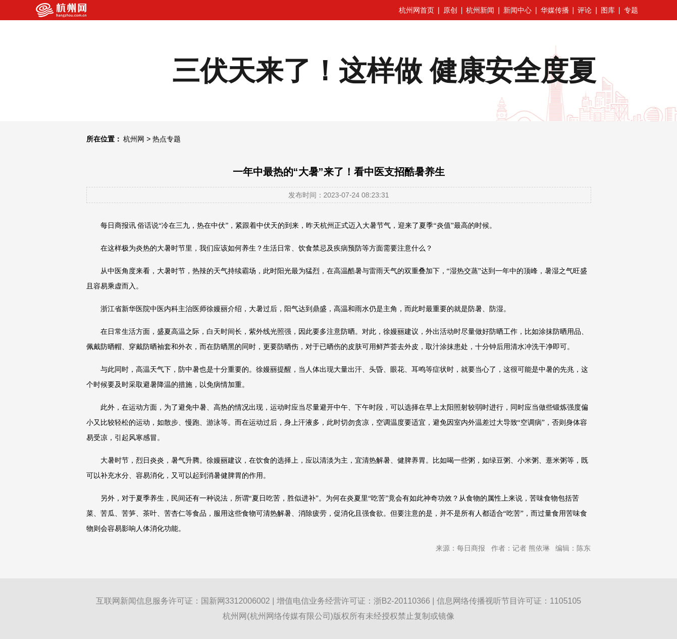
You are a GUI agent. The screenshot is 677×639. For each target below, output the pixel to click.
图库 (608, 10)
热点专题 (166, 139)
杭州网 (133, 139)
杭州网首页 (416, 10)
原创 (450, 10)
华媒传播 (555, 10)
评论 (585, 10)
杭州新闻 (480, 10)
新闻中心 (517, 10)
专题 (631, 10)
